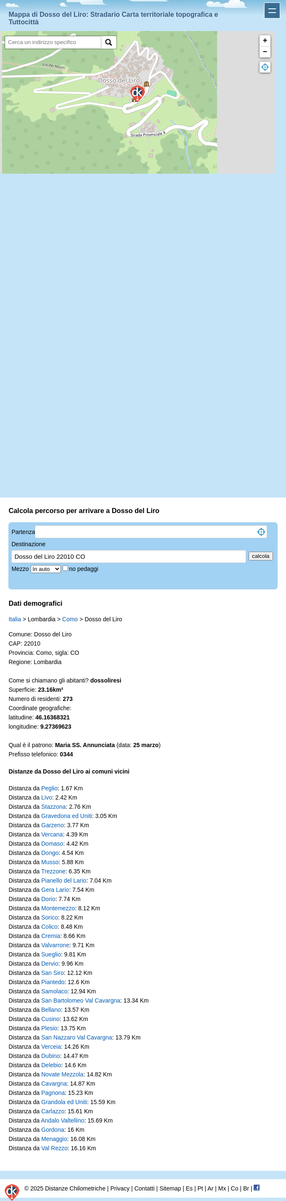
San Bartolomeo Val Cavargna (80, 1000)
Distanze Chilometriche (75, 1188)
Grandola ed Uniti (64, 1102)
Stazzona (53, 806)
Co (235, 1188)
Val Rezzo (54, 1148)
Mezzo (20, 568)
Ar (210, 1188)
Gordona (52, 1129)
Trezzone (53, 871)
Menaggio (54, 1139)
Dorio (48, 899)
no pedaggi (84, 568)
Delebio (51, 1065)
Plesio (49, 1028)
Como (70, 619)
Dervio (49, 963)
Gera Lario (55, 889)
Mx (222, 1188)
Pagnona (53, 1092)
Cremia (50, 936)
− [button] (265, 52)
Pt (200, 1188)
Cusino (50, 1019)
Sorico (49, 917)
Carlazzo (52, 1111)
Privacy (120, 1188)
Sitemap (170, 1188)
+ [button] (265, 41)
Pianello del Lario (63, 880)
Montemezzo (58, 908)
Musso (49, 862)
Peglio (49, 788)
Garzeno (52, 825)
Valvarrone (55, 945)
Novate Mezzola (62, 1074)
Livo (46, 797)
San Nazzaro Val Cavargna (76, 1037)
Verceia (51, 1046)
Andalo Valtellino (62, 1120)
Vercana (52, 834)
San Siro (52, 972)
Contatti (144, 1188)
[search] (53, 42)
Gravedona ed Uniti (66, 816)
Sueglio (51, 954)
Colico (49, 926)
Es (189, 1188)
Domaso (52, 843)
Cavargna (54, 1083)
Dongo (49, 852)
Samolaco (54, 991)
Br (246, 1188)
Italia (14, 619)
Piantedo (52, 982)
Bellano (51, 1009)
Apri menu (272, 10)
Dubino (50, 1056)
